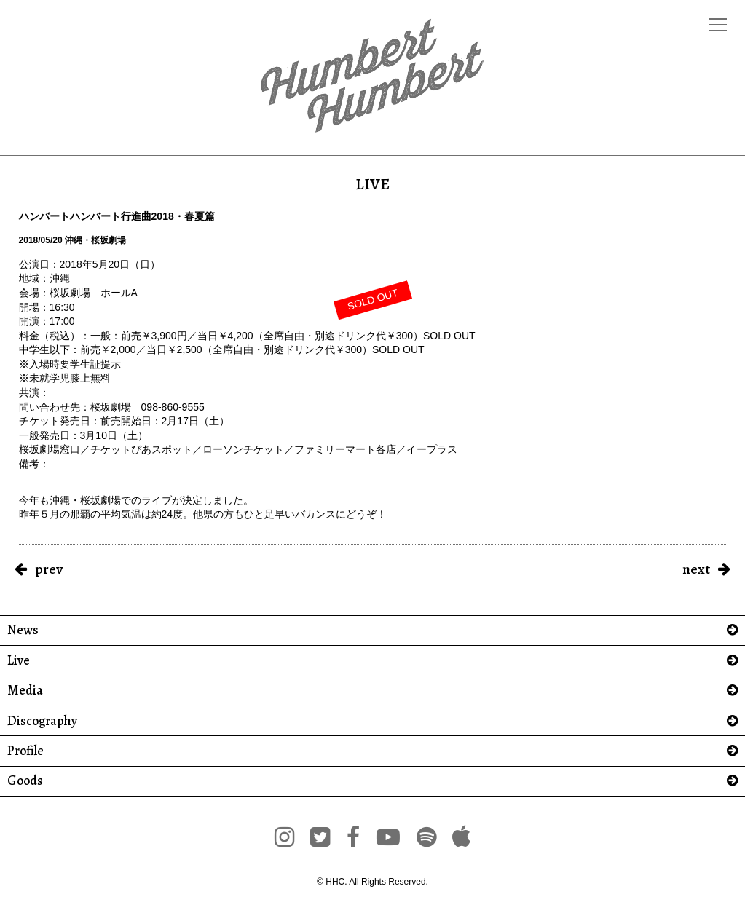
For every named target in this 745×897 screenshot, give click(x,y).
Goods (25, 780)
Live (18, 660)
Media (25, 690)
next (696, 569)
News (23, 630)
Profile (25, 751)
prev (49, 569)
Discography (42, 721)
